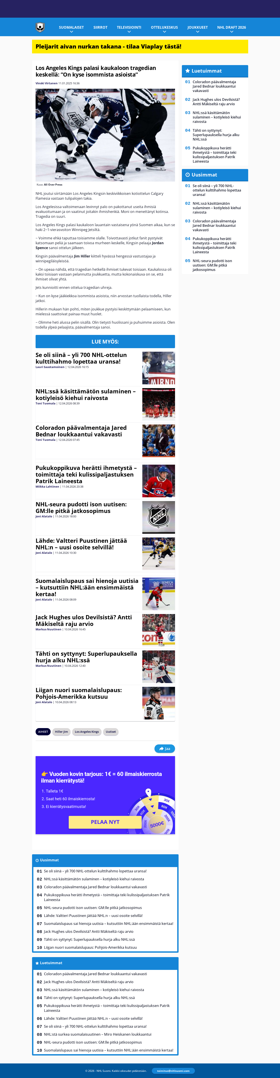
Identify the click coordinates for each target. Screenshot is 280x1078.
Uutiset (111, 732)
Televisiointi (129, 27)
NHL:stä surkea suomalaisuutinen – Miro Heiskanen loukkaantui (97, 1034)
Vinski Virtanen (47, 83)
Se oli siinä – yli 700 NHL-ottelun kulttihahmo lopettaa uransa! (81, 358)
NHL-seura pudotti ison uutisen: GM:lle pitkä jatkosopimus (81, 507)
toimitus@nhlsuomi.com (173, 1071)
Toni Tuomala (45, 403)
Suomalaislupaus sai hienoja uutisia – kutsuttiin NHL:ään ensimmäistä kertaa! (87, 587)
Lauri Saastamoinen (50, 367)
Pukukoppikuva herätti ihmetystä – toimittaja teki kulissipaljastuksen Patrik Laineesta (86, 474)
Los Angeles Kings (87, 732)
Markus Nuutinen (48, 629)
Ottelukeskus (164, 27)
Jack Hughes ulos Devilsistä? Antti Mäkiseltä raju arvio (84, 620)
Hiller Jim (61, 732)
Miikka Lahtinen (47, 486)
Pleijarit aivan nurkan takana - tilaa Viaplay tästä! (108, 46)
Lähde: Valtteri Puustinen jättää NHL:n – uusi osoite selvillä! (81, 544)
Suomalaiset (71, 27)
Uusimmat (49, 860)
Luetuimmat (51, 962)
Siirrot (100, 27)
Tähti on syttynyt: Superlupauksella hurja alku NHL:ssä (86, 657)
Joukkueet (198, 27)
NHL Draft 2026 (231, 27)
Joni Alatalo (44, 516)
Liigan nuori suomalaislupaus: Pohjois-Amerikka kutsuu (79, 693)
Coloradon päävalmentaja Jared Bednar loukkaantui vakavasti (81, 431)
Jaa (164, 748)
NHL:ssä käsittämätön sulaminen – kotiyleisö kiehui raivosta (86, 394)
